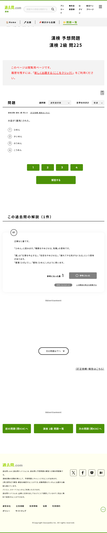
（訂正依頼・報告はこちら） (40, 113)
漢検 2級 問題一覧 (53, 428)
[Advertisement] (53, 321)
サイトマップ (21, 511)
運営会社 (7, 506)
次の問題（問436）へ (90, 428)
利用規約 (56, 506)
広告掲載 (20, 506)
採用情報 (33, 506)
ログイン (80, 9)
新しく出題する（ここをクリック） (53, 73)
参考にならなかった (63, 285)
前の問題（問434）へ (16, 428)
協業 (45, 506)
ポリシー (6, 511)
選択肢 (42, 102)
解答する (56, 180)
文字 (82, 102)
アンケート (62, 9)
